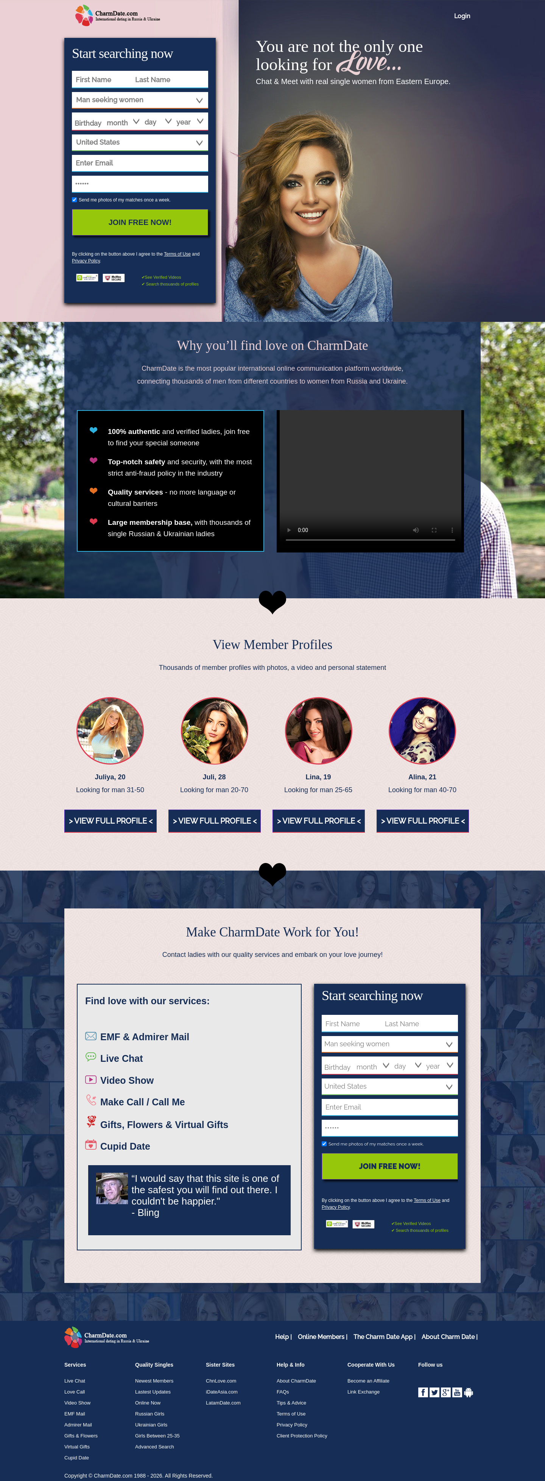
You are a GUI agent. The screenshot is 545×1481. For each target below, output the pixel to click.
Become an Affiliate (368, 1381)
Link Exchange (363, 1392)
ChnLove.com (221, 1381)
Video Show (77, 1403)
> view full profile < (111, 821)
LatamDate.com (223, 1403)
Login (462, 16)
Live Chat (74, 1381)
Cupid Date (76, 1458)
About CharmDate (296, 1381)
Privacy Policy (86, 261)
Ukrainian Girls (151, 1425)
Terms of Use (177, 254)
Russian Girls (149, 1414)
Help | (283, 1337)
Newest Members (154, 1381)
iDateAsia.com (222, 1392)
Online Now (147, 1403)
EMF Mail (74, 1414)
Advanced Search (154, 1447)
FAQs (283, 1392)
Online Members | (322, 1337)
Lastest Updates (153, 1392)
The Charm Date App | (384, 1337)
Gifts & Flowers (81, 1436)
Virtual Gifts (77, 1447)
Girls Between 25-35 (157, 1436)
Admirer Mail (78, 1425)
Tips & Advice (291, 1403)
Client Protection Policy (302, 1436)
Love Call (74, 1392)
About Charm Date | (450, 1337)
